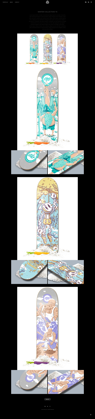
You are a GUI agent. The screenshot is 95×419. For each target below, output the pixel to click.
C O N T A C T (17, 2)
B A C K (47, 399)
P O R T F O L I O (5, 2)
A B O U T (11, 2)
